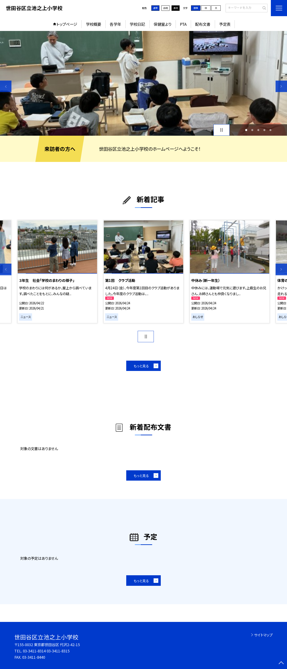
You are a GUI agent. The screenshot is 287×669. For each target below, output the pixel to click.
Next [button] (281, 86)
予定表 (224, 24)
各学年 (115, 24)
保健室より (162, 24)
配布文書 (202, 24)
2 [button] (252, 130)
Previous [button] (5, 86)
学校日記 (137, 24)
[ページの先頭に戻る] (281, 663)
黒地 (175, 8)
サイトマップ (263, 635)
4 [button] (264, 130)
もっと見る (141, 365)
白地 (165, 8)
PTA (183, 24)
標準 (196, 8)
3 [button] (258, 130)
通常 (155, 8)
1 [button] (246, 130)
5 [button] (271, 130)
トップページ (67, 24)
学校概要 (93, 24)
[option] (143, 83)
